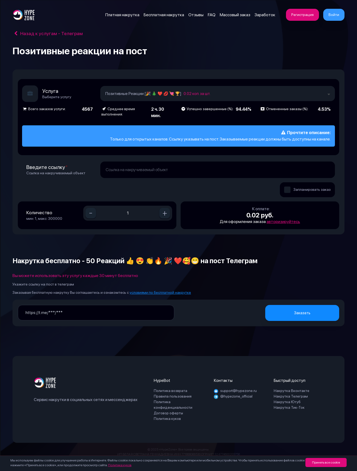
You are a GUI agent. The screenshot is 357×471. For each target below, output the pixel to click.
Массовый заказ (235, 14)
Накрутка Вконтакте (291, 391)
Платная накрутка (122, 14)
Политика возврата (170, 391)
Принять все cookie (326, 462)
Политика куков (119, 465)
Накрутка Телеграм (291, 396)
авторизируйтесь (283, 221)
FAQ (211, 14)
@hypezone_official (233, 396)
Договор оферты (168, 413)
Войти (334, 15)
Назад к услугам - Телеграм (48, 33)
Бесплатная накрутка (164, 14)
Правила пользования (173, 396)
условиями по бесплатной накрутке (160, 292)
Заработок (265, 14)
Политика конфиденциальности (173, 405)
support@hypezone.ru (235, 391)
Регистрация (302, 15)
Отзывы (196, 14)
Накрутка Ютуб (287, 402)
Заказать (302, 313)
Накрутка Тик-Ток (289, 407)
